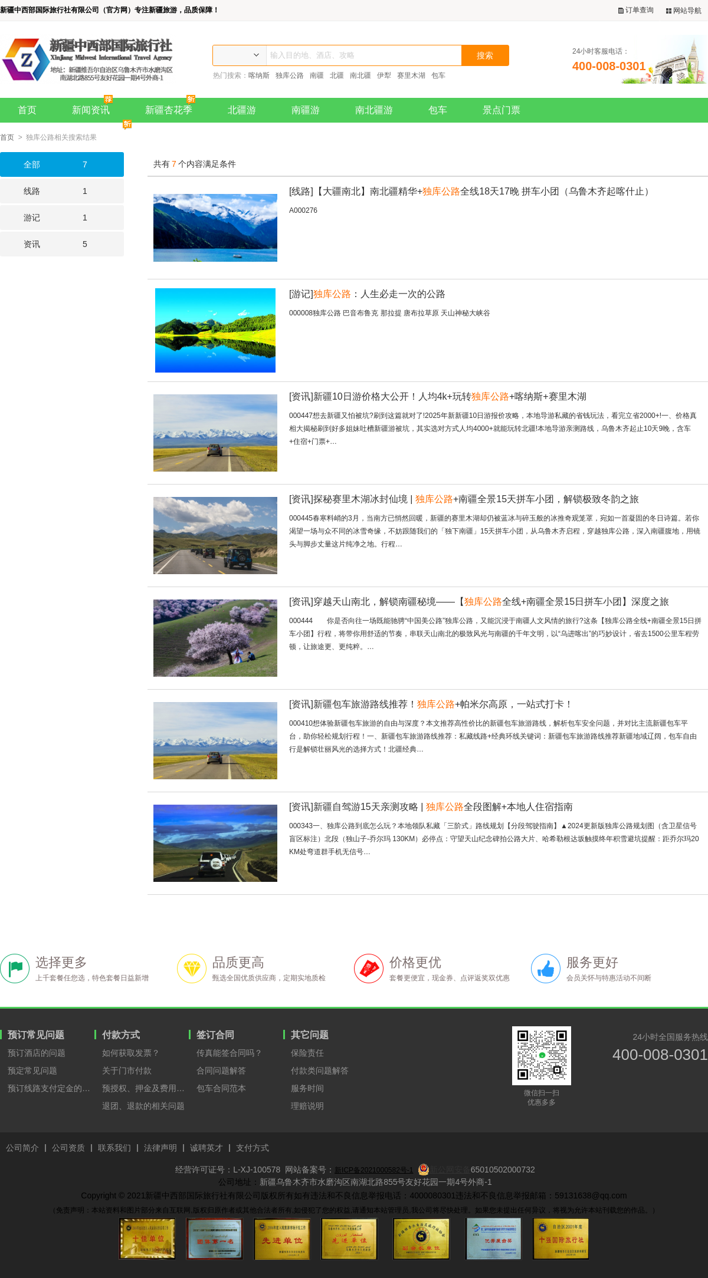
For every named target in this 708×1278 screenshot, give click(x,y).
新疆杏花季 (173, 106)
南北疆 (360, 75)
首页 (27, 110)
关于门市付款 (127, 1070)
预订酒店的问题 (36, 1053)
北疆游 (242, 110)
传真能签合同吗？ (229, 1053)
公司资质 (68, 1148)
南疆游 (305, 110)
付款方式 (121, 1035)
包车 (438, 75)
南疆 (317, 75)
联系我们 (114, 1148)
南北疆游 (374, 110)
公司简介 (22, 1148)
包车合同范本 (221, 1088)
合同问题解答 (221, 1070)
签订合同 (215, 1035)
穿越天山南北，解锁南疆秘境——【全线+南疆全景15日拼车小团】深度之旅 (479, 602)
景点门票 (501, 110)
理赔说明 (307, 1106)
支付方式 (252, 1148)
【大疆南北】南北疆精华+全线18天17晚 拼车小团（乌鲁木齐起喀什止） (471, 191)
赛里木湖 (411, 75)
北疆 (337, 75)
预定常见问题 (32, 1070)
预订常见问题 (36, 1035)
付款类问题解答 (320, 1070)
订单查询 (636, 10)
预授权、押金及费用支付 (145, 1088)
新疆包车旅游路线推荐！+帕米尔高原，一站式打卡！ (431, 704)
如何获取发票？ (131, 1053)
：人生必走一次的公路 (367, 294)
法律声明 (160, 1148)
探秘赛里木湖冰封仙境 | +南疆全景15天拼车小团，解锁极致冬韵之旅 (464, 499)
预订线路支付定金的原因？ (51, 1088)
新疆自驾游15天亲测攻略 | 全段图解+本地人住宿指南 (431, 807)
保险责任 (307, 1053)
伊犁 (384, 75)
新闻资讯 (95, 106)
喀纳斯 (259, 75)
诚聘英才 (206, 1148)
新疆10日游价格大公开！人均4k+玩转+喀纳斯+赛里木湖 (437, 396)
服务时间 (307, 1088)
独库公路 (290, 75)
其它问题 (310, 1035)
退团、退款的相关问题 (143, 1106)
